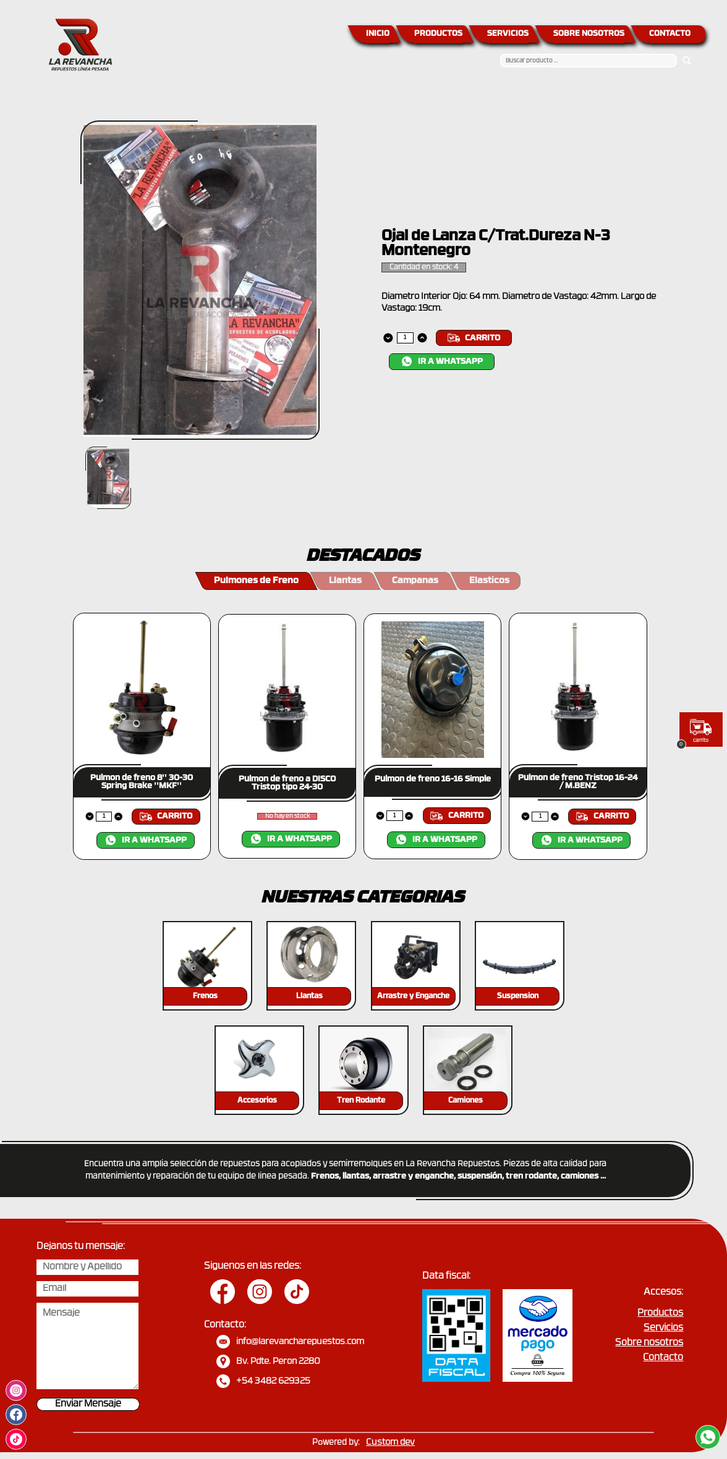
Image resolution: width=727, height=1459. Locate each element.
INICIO (377, 34)
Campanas (415, 581)
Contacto (663, 1358)
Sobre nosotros (649, 1343)
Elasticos (489, 581)
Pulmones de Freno (256, 581)
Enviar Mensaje (88, 1404)
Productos (660, 1313)
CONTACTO (670, 34)
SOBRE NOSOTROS (588, 34)
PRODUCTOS (438, 34)
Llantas (345, 581)
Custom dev (390, 1442)
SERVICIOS (508, 34)
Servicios (663, 1328)
